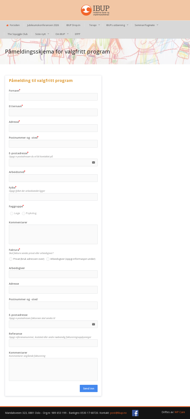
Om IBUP (60, 34)
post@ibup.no (118, 413)
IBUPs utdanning (115, 25)
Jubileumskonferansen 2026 (43, 25)
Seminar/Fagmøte (145, 25)
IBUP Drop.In (73, 25)
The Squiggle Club (18, 34)
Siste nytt (40, 34)
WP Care (180, 412)
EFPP (77, 34)
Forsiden (13, 25)
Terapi (92, 25)
